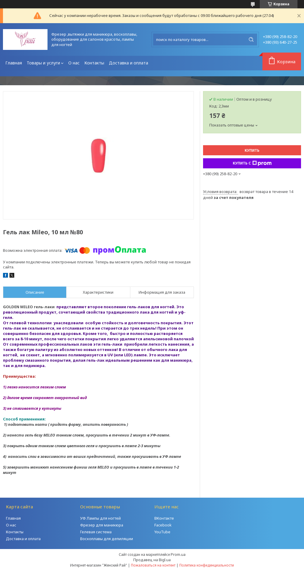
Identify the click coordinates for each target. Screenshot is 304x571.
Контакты (94, 63)
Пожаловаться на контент (153, 565)
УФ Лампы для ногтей (100, 518)
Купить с (252, 163)
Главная (13, 63)
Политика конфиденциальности (206, 565)
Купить (252, 150)
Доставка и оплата (128, 63)
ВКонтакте (164, 518)
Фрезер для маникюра (101, 525)
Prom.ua (178, 554)
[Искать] (251, 39)
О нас (74, 63)
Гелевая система (96, 531)
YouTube (162, 531)
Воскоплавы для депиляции (106, 538)
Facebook (163, 525)
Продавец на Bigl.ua (152, 559)
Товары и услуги (43, 63)
